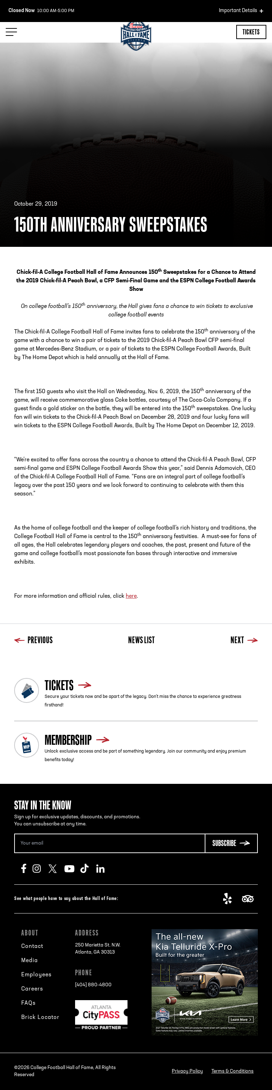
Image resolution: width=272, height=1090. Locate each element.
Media (29, 961)
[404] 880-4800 (93, 985)
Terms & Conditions (232, 1071)
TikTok (88, 869)
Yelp (231, 899)
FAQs (28, 1003)
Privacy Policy (187, 1071)
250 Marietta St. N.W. (97, 949)
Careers (32, 989)
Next (244, 640)
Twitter (56, 869)
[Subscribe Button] (231, 843)
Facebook (27, 869)
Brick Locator (40, 1017)
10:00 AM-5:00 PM (41, 11)
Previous (33, 640)
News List (141, 640)
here (131, 596)
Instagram (41, 869)
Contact (32, 946)
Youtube (72, 869)
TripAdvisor (250, 899)
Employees (36, 975)
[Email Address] (109, 843)
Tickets (251, 32)
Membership (68, 740)
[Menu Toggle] (11, 32)
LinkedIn (104, 869)
